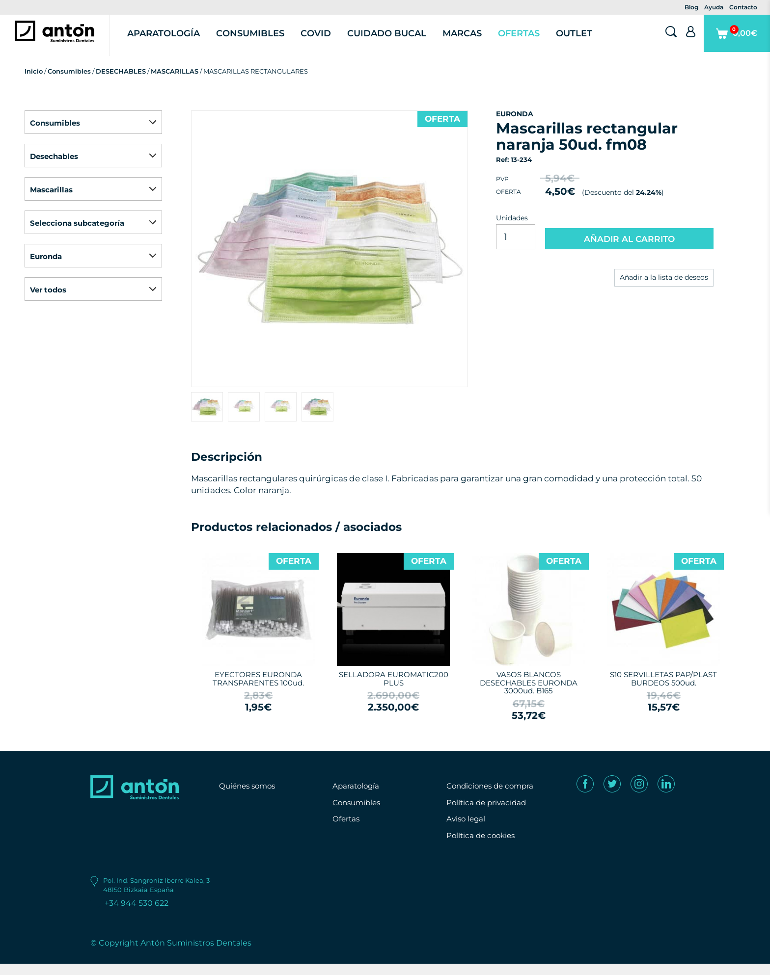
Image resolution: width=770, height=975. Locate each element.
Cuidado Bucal (401, 39)
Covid (331, 39)
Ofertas (531, 39)
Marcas (475, 39)
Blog (691, 7)
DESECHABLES (121, 83)
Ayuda (713, 7)
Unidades (512, 229)
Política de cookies (482, 847)
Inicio (34, 83)
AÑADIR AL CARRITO (629, 249)
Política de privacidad (488, 813)
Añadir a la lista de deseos (664, 289)
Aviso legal (467, 830)
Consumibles (266, 39)
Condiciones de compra (493, 797)
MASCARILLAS (174, 83)
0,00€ (733, 45)
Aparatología (180, 39)
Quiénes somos (249, 797)
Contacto (743, 7)
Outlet (586, 39)
